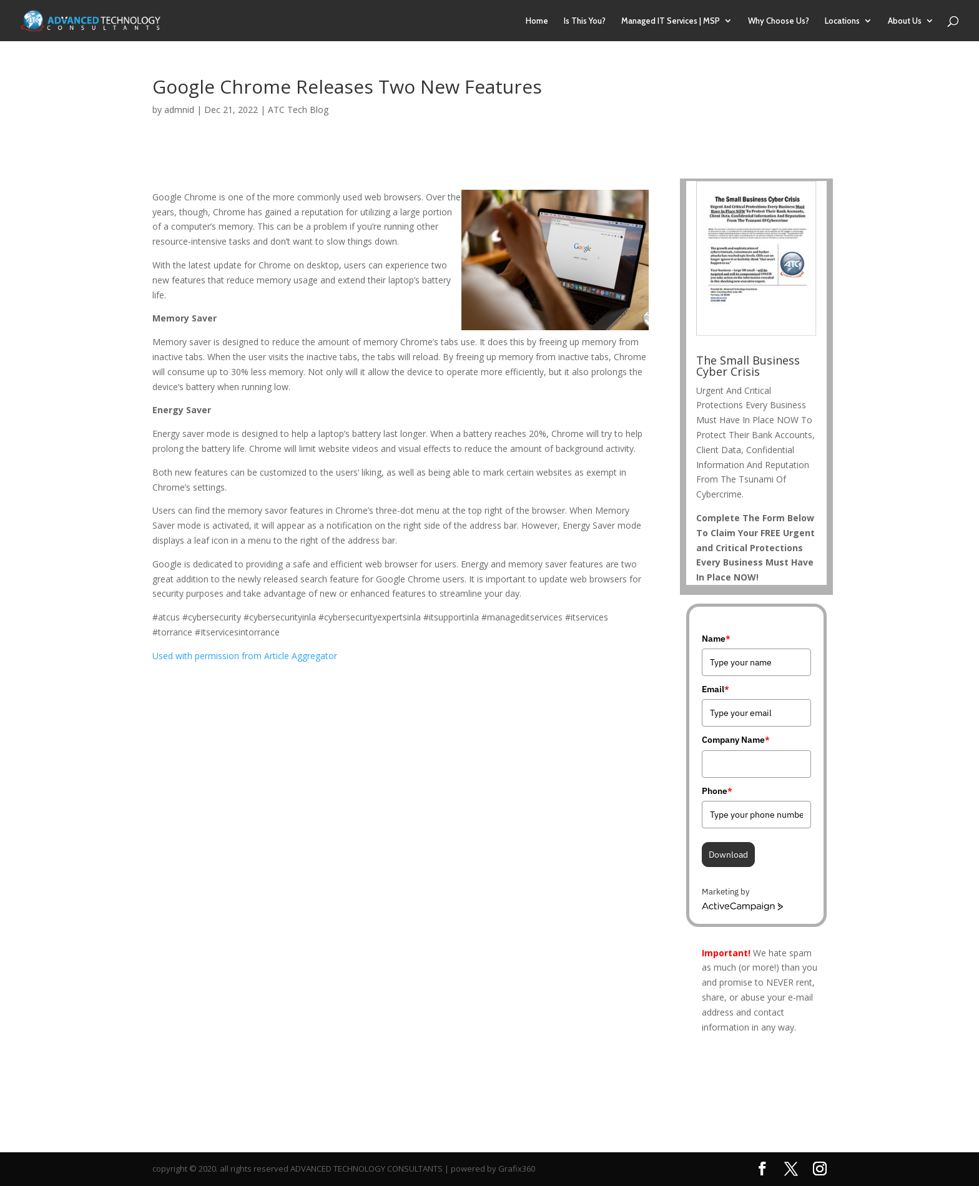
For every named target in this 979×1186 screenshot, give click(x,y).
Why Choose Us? (778, 21)
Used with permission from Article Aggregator (244, 656)
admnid (179, 109)
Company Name (736, 739)
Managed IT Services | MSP (670, 21)
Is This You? (585, 21)
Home (537, 21)
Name (716, 638)
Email (715, 689)
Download (728, 854)
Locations (842, 21)
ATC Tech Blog (298, 109)
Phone (717, 790)
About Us (905, 21)
